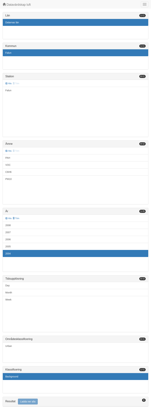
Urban (8, 346)
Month (8, 292)
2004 (8, 253)
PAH (7, 157)
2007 (8, 232)
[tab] (75, 401)
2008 (8, 225)
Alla (9, 83)
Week (8, 299)
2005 (8, 246)
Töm (16, 218)
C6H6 (8, 172)
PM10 (8, 179)
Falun (8, 52)
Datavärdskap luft (17, 4)
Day (7, 285)
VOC (8, 165)
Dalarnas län (12, 22)
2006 (8, 239)
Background (11, 376)
